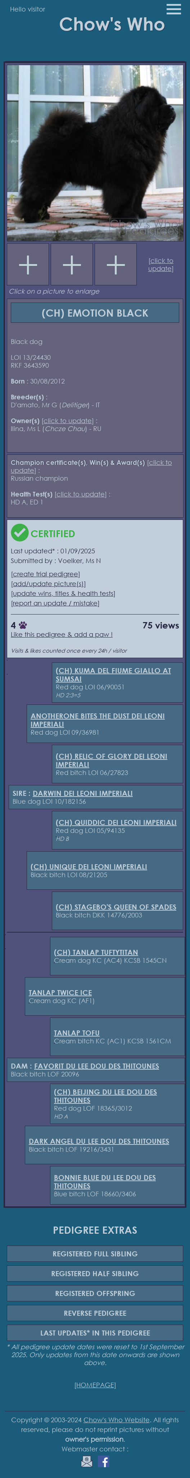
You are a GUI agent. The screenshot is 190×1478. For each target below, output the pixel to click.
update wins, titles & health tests (63, 593)
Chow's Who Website (116, 1420)
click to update (161, 264)
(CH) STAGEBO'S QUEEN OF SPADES (116, 907)
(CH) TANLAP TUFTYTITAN (96, 952)
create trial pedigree (45, 574)
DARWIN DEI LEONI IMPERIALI (83, 793)
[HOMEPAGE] (95, 1385)
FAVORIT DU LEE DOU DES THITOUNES (96, 1066)
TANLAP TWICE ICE (60, 992)
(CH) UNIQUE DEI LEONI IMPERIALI (89, 866)
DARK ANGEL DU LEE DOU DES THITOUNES (99, 1141)
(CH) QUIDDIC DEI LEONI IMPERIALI (116, 822)
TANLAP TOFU (77, 1033)
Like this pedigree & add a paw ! (62, 634)
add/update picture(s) (48, 584)
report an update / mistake (55, 603)
